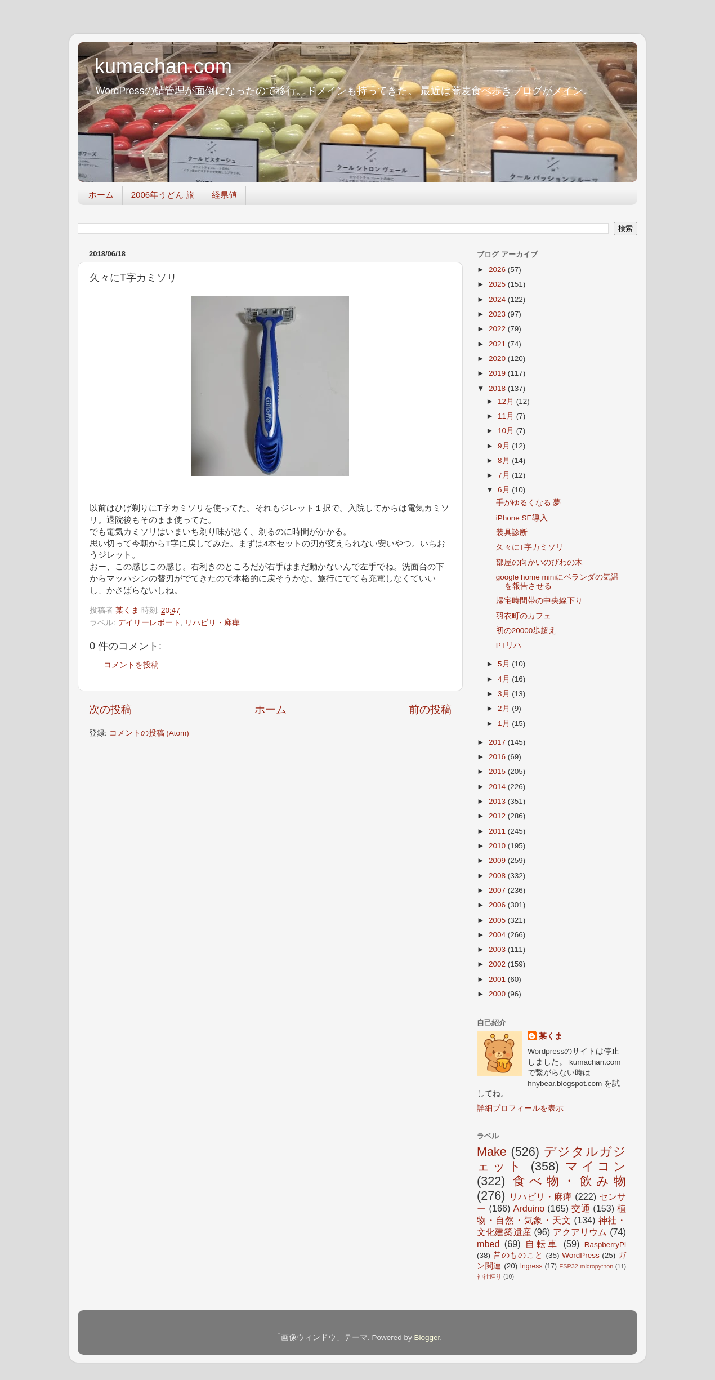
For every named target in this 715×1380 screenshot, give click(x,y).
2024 (498, 299)
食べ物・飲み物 (569, 1181)
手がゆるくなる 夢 (528, 502)
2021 (498, 344)
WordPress (581, 1255)
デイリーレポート (149, 622)
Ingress (531, 1266)
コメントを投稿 (131, 665)
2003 (498, 949)
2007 (498, 890)
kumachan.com (163, 66)
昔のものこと (518, 1255)
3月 (505, 693)
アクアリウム (580, 1232)
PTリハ (508, 645)
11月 (507, 416)
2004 (498, 935)
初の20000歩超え (526, 630)
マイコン (595, 1166)
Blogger (427, 1337)
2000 (498, 994)
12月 (507, 401)
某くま (550, 1036)
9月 (505, 446)
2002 (498, 964)
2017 (498, 742)
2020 (498, 358)
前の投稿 (430, 709)
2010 (498, 846)
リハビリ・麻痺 (212, 622)
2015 (498, 771)
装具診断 (512, 532)
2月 (505, 708)
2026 (498, 269)
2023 (498, 314)
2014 (498, 786)
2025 (498, 284)
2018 (498, 388)
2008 (498, 875)
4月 (505, 679)
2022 (498, 328)
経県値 (224, 194)
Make (492, 1152)
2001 (498, 979)
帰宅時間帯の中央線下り (539, 600)
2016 (498, 757)
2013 (498, 801)
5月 (505, 664)
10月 (507, 430)
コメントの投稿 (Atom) (149, 733)
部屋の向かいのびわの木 (539, 562)
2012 (498, 816)
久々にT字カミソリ (530, 547)
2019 (498, 373)
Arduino (528, 1208)
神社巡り (489, 1276)
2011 (498, 831)
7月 (505, 475)
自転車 (541, 1244)
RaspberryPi (605, 1244)
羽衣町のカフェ (523, 616)
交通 (580, 1208)
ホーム (101, 194)
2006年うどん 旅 (163, 194)
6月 (505, 490)
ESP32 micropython (586, 1266)
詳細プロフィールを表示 (520, 1108)
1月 (505, 723)
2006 (498, 905)
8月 (505, 460)
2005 (498, 920)
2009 (498, 860)
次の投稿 (110, 709)
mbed (488, 1244)
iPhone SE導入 (522, 518)
